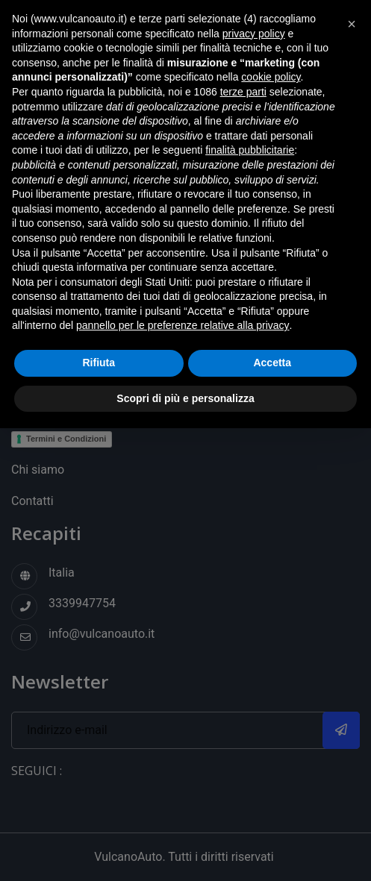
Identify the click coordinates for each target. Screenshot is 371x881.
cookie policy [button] (270, 77)
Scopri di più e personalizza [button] (185, 398)
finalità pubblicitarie (249, 150)
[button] (352, 24)
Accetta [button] (272, 363)
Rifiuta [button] (98, 363)
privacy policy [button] (253, 34)
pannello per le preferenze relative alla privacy (183, 325)
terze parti (243, 92)
